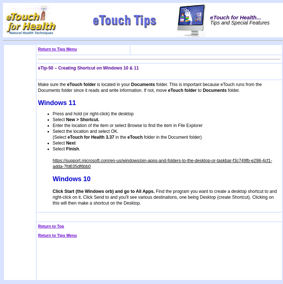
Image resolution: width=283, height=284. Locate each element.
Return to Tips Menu (57, 49)
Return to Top (51, 226)
